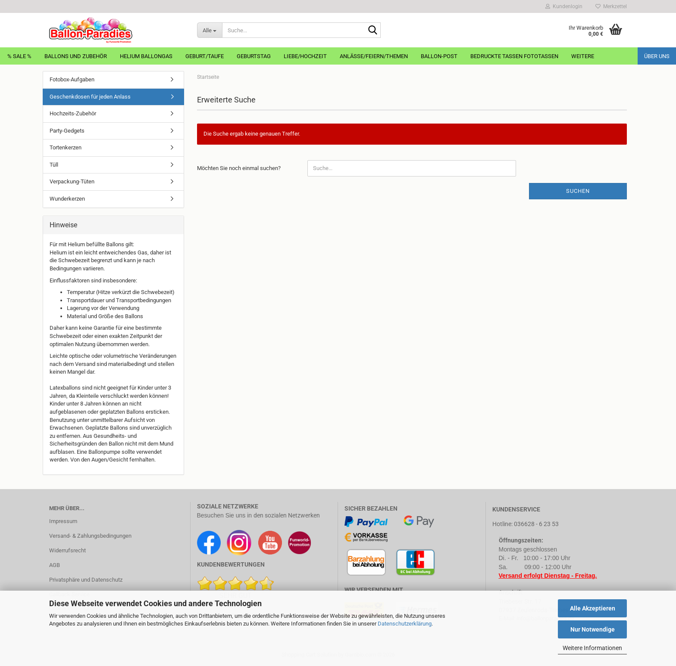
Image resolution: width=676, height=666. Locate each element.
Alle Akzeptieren (592, 608)
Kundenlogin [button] (563, 6)
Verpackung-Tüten (72, 181)
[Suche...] (209, 30)
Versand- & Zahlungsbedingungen (90, 536)
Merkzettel (611, 6)
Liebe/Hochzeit (305, 56)
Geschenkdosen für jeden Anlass (90, 96)
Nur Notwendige (592, 629)
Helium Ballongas (146, 56)
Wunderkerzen (67, 198)
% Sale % (19, 56)
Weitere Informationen (592, 647)
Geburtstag (254, 56)
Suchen (578, 191)
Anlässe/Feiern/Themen (374, 56)
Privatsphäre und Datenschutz (85, 579)
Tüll (54, 164)
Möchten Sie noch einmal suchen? (239, 168)
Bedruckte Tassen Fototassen (514, 56)
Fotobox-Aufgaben (72, 79)
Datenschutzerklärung (405, 623)
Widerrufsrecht (67, 550)
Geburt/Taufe (204, 56)
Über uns (657, 56)
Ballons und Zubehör (75, 56)
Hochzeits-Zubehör (73, 113)
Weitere (582, 56)
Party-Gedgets (67, 130)
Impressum (63, 521)
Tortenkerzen (65, 147)
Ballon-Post (439, 56)
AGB (54, 565)
